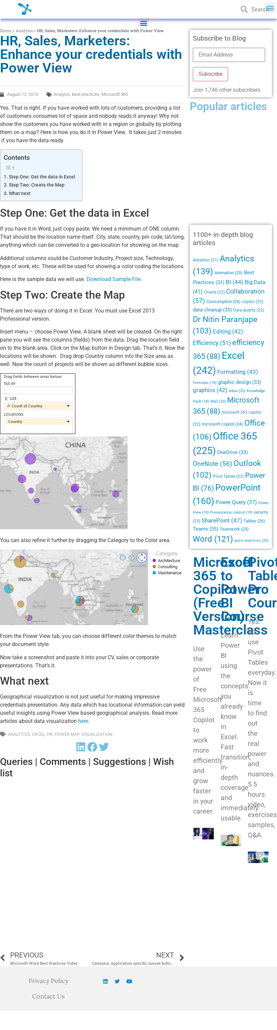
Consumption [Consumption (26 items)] (223, 301)
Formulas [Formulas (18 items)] (205, 383)
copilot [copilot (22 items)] (252, 301)
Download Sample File (114, 279)
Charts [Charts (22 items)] (214, 292)
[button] (143, 22)
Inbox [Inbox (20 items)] (237, 390)
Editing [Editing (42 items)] (228, 331)
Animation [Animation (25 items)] (229, 272)
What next (20, 193)
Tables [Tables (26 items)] (254, 520)
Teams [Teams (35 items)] (205, 529)
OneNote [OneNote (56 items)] (212, 464)
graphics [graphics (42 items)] (210, 390)
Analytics (19, 734)
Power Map (67, 734)
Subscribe (210, 74)
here (83, 721)
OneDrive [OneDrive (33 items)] (232, 452)
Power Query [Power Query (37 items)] (236, 502)
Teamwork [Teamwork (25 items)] (234, 529)
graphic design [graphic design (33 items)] (239, 382)
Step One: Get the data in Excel (42, 177)
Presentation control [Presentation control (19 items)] (231, 512)
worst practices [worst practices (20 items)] (251, 540)
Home (6, 30)
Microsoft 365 (114, 94)
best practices (85, 94)
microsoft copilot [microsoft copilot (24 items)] (222, 424)
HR (50, 734)
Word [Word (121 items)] (213, 539)
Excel (38, 734)
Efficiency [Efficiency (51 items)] (212, 342)
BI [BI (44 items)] (234, 282)
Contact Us (48, 996)
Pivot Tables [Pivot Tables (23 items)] (228, 476)
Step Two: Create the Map (36, 185)
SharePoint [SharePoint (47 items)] (222, 520)
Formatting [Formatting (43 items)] (237, 371)
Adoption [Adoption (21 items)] (205, 260)
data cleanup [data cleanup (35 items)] (212, 310)
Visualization (96, 734)
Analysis (24, 30)
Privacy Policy (48, 981)
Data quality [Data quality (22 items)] (248, 310)
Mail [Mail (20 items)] (218, 401)
